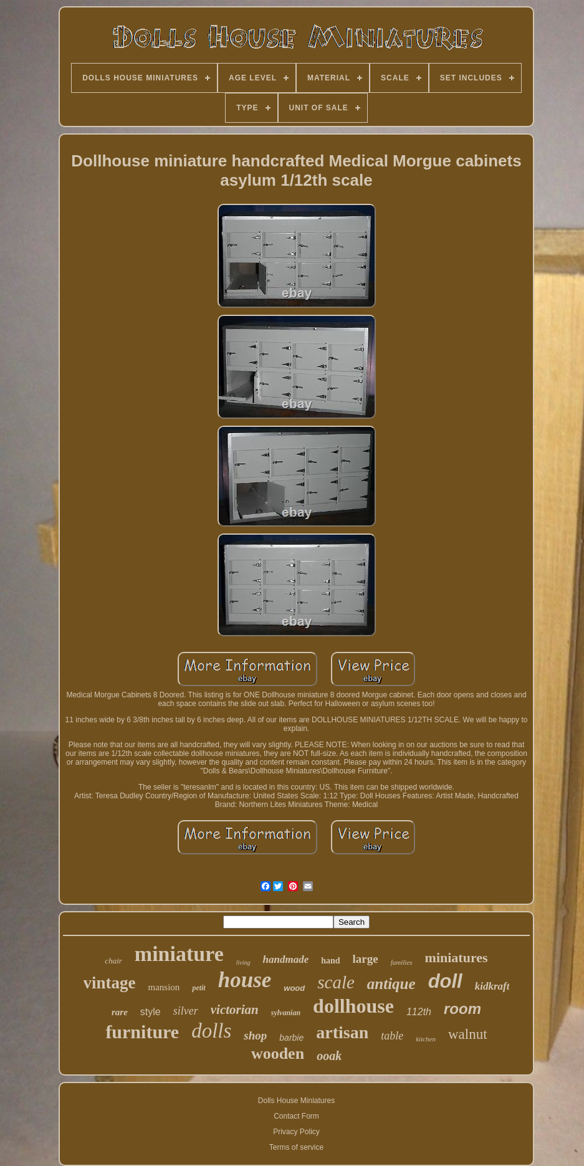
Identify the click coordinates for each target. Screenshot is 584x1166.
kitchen (426, 1039)
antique (391, 983)
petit (198, 987)
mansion (164, 987)
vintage (110, 982)
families (402, 962)
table (392, 1036)
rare (120, 1012)
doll (445, 981)
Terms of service (296, 1147)
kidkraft (492, 986)
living (243, 962)
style (150, 1011)
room (462, 1008)
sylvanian (285, 1012)
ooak (329, 1056)
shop (255, 1035)
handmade (286, 959)
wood (294, 988)
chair (113, 960)
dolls (211, 1031)
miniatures (456, 957)
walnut (467, 1034)
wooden (277, 1053)
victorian (235, 1009)
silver (185, 1011)
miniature (179, 953)
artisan (342, 1032)
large (365, 958)
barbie (291, 1038)
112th (418, 1011)
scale (336, 982)
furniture (142, 1031)
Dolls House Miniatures (296, 1100)
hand (330, 960)
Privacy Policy (296, 1131)
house (245, 980)
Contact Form (296, 1116)
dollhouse (353, 1006)
